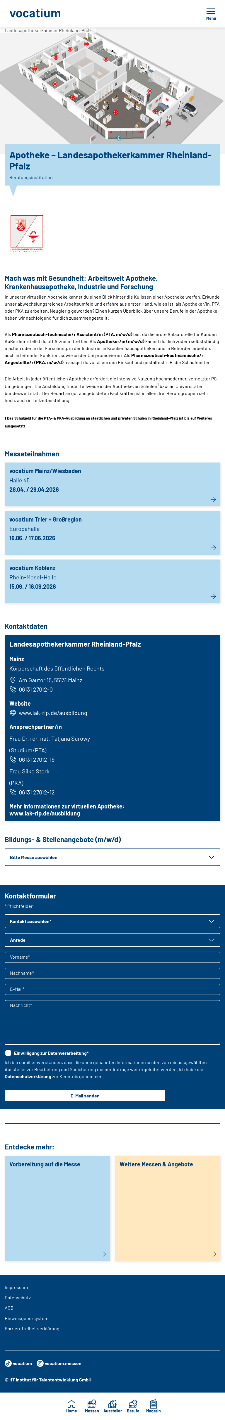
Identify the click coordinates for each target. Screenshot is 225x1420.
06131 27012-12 (32, 792)
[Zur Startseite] (48, 14)
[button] (112, 857)
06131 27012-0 (31, 689)
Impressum (16, 1287)
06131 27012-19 (31, 759)
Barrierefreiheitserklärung (32, 1328)
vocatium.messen (59, 1363)
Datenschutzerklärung (28, 1076)
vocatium (18, 1363)
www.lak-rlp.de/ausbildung (53, 712)
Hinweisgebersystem (26, 1318)
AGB (9, 1307)
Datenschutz (18, 1297)
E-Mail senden (85, 1095)
